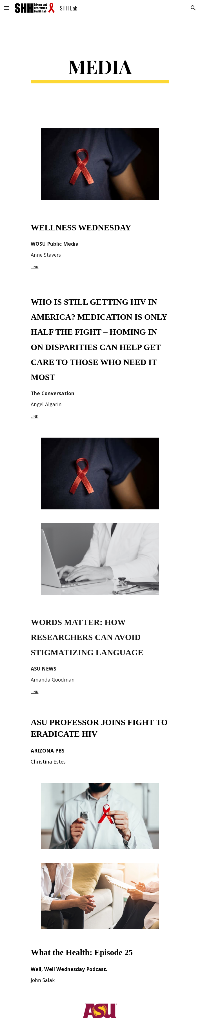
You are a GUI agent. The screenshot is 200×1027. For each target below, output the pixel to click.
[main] (99, 69)
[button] (7, 8)
